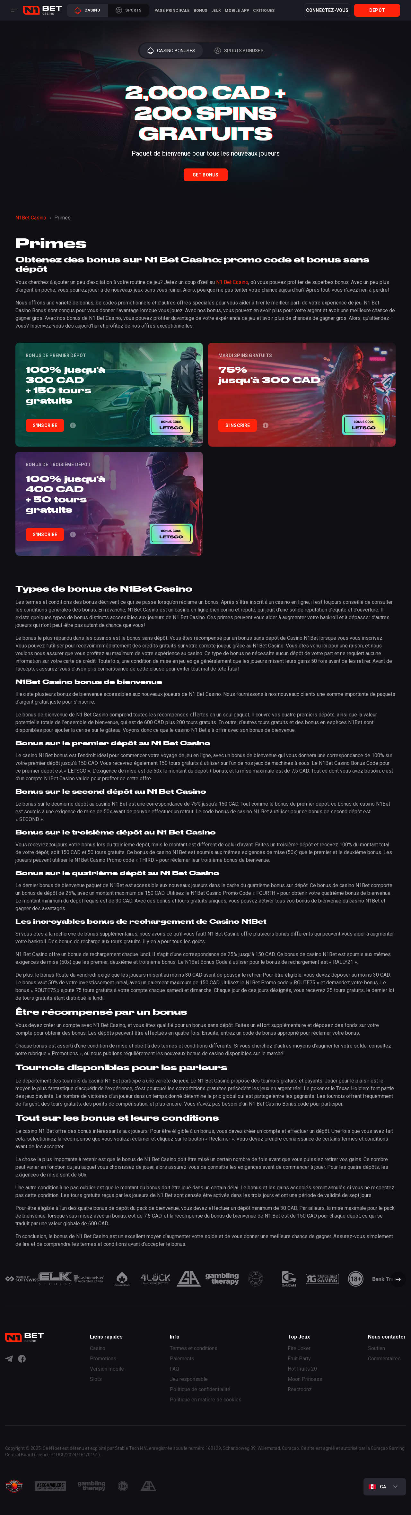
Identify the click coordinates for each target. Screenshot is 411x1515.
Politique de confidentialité (200, 1389)
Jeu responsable (189, 1379)
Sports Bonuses (239, 50)
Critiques (264, 10)
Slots (96, 1379)
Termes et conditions (193, 1348)
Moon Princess (305, 1379)
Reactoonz (300, 1389)
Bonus (200, 10)
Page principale (172, 10)
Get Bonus (206, 174)
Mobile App (237, 10)
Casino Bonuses (171, 50)
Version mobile (107, 1369)
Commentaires (384, 1359)
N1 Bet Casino (232, 282)
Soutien (376, 1348)
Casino (87, 10)
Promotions (103, 1359)
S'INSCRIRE (45, 425)
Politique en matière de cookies (205, 1400)
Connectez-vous (327, 10)
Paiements (182, 1359)
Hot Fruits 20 (302, 1369)
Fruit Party (299, 1359)
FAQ (174, 1369)
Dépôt (377, 10)
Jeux (216, 10)
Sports (129, 10)
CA (377, 1486)
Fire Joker (299, 1348)
